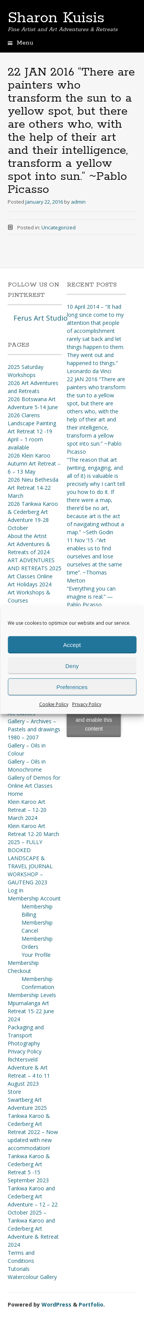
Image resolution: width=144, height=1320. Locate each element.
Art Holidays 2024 (29, 584)
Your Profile (36, 954)
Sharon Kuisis (56, 18)
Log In (15, 890)
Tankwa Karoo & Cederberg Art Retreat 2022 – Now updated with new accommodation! (33, 1132)
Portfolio (91, 1304)
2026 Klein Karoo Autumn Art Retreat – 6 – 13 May (34, 463)
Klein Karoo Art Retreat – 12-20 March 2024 (27, 809)
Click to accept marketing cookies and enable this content (94, 715)
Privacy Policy (86, 704)
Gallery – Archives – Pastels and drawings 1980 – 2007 (34, 729)
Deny (72, 665)
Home (15, 793)
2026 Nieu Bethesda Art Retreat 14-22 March (33, 487)
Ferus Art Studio (40, 318)
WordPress (56, 1304)
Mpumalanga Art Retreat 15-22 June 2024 (31, 1011)
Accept (72, 644)
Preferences (72, 686)
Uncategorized (58, 227)
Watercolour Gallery (32, 1276)
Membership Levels (32, 995)
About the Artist (27, 536)
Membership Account (34, 898)
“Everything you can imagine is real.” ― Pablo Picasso (91, 596)
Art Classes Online (30, 576)
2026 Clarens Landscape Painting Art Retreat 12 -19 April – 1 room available (32, 431)
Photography (24, 1043)
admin (78, 201)
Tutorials (19, 1268)
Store (14, 1091)
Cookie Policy (53, 704)
